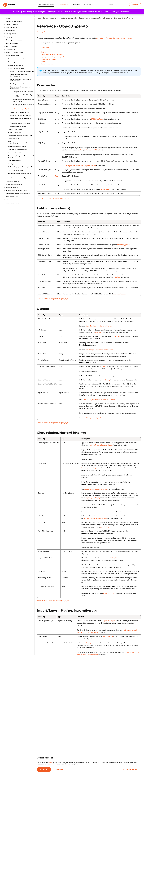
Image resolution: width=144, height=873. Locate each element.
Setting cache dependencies (95, 418)
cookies (50, 762)
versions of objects (119, 294)
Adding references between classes (23, 91)
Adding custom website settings (19, 112)
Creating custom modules (16, 68)
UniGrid (80, 150)
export (105, 593)
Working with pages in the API (17, 146)
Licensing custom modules (18, 126)
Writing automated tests (15, 170)
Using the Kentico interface (14, 21)
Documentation (64, 4)
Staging (88, 643)
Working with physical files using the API (20, 167)
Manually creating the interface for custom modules (20, 80)
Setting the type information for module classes (20, 87)
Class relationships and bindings (52, 54)
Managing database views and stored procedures (19, 174)
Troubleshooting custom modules (20, 123)
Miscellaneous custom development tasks (20, 178)
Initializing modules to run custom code (22, 71)
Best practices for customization (17, 59)
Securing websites (11, 33)
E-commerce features (12, 181)
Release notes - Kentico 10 (13, 203)
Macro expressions (11, 46)
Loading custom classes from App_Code (20, 135)
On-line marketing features (14, 184)
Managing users (10, 30)
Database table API (14, 138)
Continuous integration (49, 59)
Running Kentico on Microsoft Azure (16, 190)
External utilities (10, 49)
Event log (117, 336)
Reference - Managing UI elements (20, 115)
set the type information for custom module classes (114, 38)
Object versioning (47, 64)
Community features (12, 187)
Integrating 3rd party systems (15, 52)
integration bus (107, 636)
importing (84, 468)
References (9, 200)
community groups (123, 245)
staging (93, 468)
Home (39, 18)
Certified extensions (12, 196)
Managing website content (14, 40)
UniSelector (88, 150)
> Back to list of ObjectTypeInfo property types (53, 198)
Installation (9, 18)
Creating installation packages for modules (20, 119)
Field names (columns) (48, 50)
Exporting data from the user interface (99, 326)
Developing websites (12, 24)
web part (98, 332)
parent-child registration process (115, 558)
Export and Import (109, 621)
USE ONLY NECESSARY (130, 769)
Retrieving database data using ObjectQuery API (17, 142)
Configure (59, 769)
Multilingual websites (12, 43)
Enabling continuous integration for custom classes (23, 105)
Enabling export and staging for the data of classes (23, 100)
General (43, 52)
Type (56, 176)
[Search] (117, 4)
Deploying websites (11, 37)
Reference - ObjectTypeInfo (22, 109)
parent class (104, 527)
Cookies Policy (50, 764)
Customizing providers (15, 160)
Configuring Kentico (12, 27)
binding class (104, 189)
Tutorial (76, 4)
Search (135, 4)
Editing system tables (14, 132)
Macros (43, 61)
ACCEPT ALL (44, 769)
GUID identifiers (96, 119)
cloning (107, 380)
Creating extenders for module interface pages (19, 75)
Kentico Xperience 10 (45, 4)
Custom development (12, 55)
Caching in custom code (15, 164)
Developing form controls (15, 65)
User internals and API (14, 153)
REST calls (96, 150)
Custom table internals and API (17, 149)
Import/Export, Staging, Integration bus (54, 57)
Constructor (45, 47)
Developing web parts (14, 62)
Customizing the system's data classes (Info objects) (21, 156)
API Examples (88, 4)
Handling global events (15, 129)
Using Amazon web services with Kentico (18, 193)
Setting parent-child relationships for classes (23, 95)
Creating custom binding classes (20, 84)
